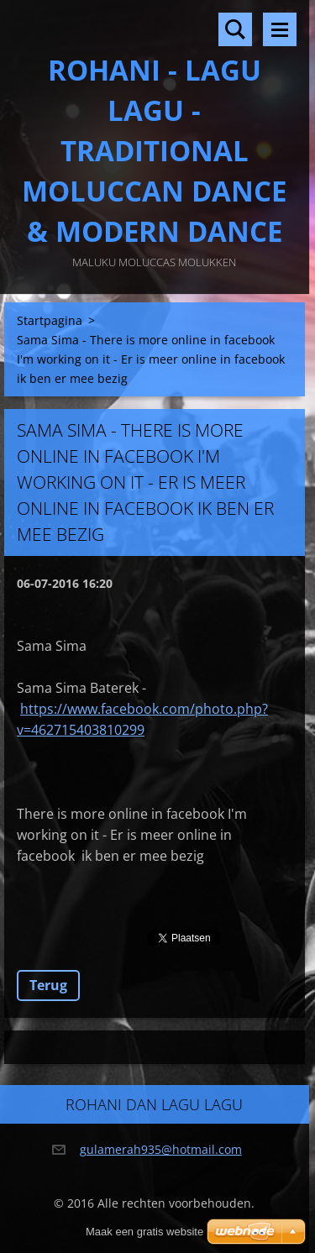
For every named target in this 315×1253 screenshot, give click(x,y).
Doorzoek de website (235, 29)
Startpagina (49, 320)
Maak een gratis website (144, 1231)
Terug (48, 985)
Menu (280, 29)
